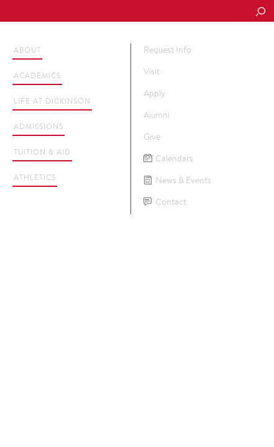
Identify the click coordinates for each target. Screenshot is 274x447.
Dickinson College (94, 11)
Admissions (38, 126)
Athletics (35, 177)
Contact (165, 202)
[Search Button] (260, 12)
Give (152, 136)
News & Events (177, 180)
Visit (152, 71)
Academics (37, 75)
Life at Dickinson (52, 101)
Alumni (157, 114)
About (27, 50)
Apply (154, 93)
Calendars (168, 159)
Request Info (167, 49)
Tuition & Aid (42, 151)
